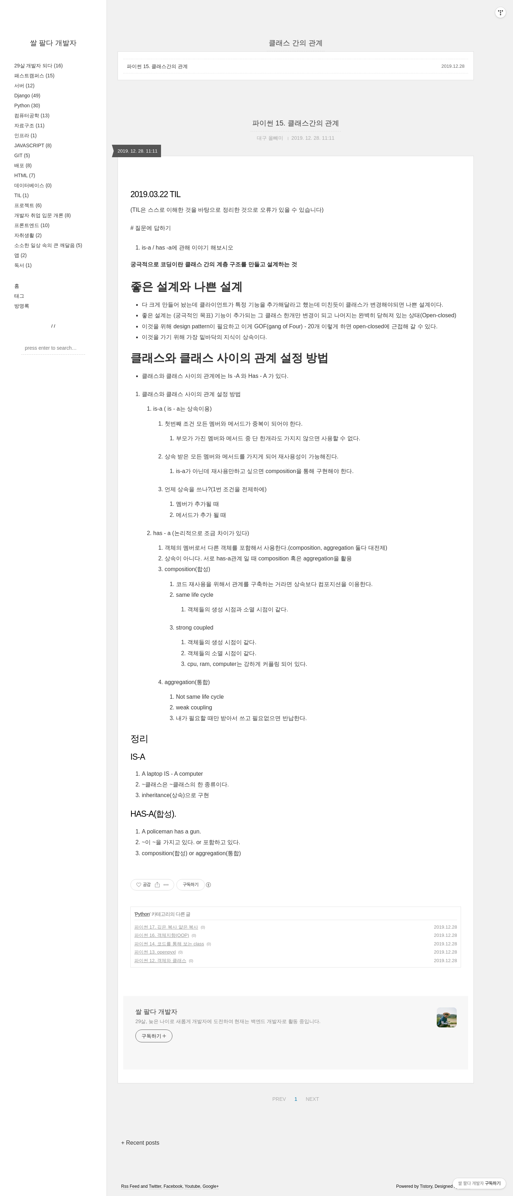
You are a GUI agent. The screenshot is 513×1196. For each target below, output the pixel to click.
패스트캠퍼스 (34, 75)
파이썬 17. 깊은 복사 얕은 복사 (166, 927)
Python (27, 105)
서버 (24, 85)
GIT (22, 155)
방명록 (21, 306)
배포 (23, 165)
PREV (278, 1098)
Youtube (192, 1186)
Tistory (426, 1186)
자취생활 (28, 235)
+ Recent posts (140, 1143)
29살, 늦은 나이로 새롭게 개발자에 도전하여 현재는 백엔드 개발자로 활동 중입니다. (228, 1021)
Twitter (155, 1186)
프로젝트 (28, 205)
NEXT (311, 1098)
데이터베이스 (33, 185)
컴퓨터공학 (32, 115)
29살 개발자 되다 (38, 65)
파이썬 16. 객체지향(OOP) (161, 935)
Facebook (173, 1186)
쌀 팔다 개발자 (53, 43)
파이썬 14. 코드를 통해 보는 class (169, 943)
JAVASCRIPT (33, 145)
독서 (23, 265)
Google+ (211, 1186)
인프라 (25, 135)
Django (27, 95)
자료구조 (29, 125)
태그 (19, 296)
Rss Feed (130, 1186)
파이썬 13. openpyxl (155, 952)
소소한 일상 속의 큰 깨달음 (48, 245)
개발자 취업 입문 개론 (42, 215)
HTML (24, 175)
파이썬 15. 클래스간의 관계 (157, 66)
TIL (21, 195)
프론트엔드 (32, 225)
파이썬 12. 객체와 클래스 (160, 960)
